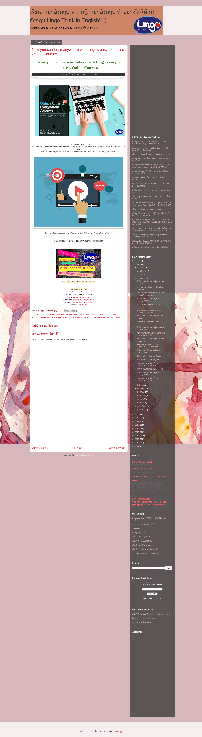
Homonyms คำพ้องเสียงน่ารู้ (143, 524)
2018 (137, 421)
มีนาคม (140, 403)
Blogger (120, 731)
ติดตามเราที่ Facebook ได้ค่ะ (143, 618)
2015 (137, 432)
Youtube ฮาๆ (137, 528)
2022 (137, 261)
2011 (137, 446)
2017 (137, 425)
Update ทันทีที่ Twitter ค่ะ (142, 622)
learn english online (48, 314)
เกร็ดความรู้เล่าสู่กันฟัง (141, 537)
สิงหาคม (140, 385)
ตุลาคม (140, 275)
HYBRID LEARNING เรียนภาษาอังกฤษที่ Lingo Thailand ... (149, 345)
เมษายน (140, 399)
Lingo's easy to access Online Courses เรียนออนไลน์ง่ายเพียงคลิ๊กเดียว (150, 149)
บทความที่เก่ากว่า (117, 448)
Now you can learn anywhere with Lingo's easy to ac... (150, 294)
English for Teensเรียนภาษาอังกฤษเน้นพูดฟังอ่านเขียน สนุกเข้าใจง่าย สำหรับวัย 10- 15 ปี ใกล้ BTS (151, 204)
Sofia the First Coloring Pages (149, 356)
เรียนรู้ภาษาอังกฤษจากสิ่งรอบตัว (145, 549)
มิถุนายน (141, 392)
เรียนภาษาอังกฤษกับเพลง (142, 541)
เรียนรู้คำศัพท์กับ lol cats (141, 545)
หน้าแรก (78, 448)
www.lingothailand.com (81, 297)
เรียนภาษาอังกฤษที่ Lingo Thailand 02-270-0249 (151, 154)
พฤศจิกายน (142, 271)
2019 (137, 418)
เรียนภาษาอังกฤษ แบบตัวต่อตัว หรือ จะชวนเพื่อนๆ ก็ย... (151, 334)
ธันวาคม (141, 267)
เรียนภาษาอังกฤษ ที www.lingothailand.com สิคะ (151, 614)
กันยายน (141, 278)
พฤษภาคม (141, 396)
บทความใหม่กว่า (40, 448)
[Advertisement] (79, 424)
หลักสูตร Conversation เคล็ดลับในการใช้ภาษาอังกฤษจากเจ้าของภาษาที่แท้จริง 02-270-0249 (150, 166)
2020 (137, 414)
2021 (137, 264)
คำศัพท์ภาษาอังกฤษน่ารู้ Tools (148, 360)
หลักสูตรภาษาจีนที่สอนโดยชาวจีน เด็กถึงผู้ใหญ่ (150, 247)
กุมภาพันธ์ (141, 406)
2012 (137, 443)
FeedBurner (157, 598)
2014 (137, 436)
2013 (137, 439)
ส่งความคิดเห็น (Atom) (84, 455)
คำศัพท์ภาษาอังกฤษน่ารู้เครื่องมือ (150, 369)
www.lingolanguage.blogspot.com (80, 302)
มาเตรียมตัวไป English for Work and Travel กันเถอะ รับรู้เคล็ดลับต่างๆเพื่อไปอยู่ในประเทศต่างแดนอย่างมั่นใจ (152, 222)
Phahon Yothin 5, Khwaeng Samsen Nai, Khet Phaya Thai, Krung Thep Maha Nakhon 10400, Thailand (80, 317)
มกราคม (141, 410)
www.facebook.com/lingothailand (82, 300)
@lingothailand (81, 305)
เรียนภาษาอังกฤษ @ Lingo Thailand (146, 209)
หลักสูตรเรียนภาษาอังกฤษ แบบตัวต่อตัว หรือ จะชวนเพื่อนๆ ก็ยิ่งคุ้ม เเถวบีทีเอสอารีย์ (151, 143)
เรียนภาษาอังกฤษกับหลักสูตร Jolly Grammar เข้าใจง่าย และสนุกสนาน (149, 235)
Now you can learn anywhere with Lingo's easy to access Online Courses (86, 314)
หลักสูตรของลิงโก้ (139, 533)
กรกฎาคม (141, 388)
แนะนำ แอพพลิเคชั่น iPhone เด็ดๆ (145, 553)
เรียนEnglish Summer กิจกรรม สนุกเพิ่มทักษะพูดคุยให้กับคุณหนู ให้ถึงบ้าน (151, 242)
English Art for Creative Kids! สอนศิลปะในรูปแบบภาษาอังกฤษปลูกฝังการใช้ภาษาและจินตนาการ (151, 229)
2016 (137, 428)
